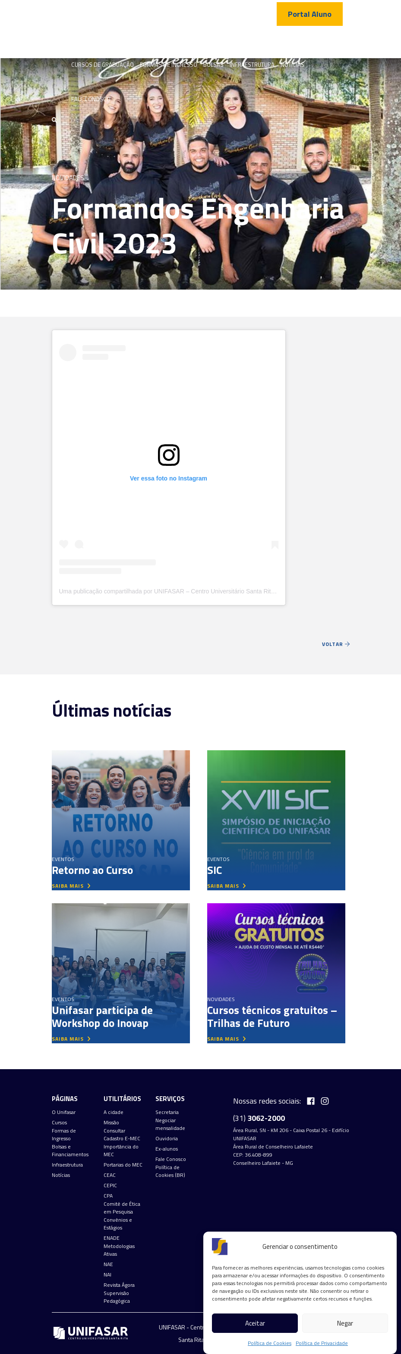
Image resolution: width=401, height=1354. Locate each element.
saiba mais (71, 886)
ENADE (112, 1238)
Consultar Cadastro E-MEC (122, 1134)
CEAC (110, 1175)
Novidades (68, 178)
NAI (107, 1275)
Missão (111, 1122)
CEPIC (110, 1185)
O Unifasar (64, 1112)
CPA (108, 1196)
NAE (108, 1264)
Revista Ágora (119, 1285)
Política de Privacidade (322, 1343)
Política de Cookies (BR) (170, 1171)
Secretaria (167, 1112)
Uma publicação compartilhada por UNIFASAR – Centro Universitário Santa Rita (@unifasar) (183, 591)
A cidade (113, 1112)
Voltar (336, 644)
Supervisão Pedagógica (117, 1297)
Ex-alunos (166, 1149)
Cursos (59, 1122)
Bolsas (213, 64)
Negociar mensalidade (170, 1124)
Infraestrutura (252, 64)
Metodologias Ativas (119, 1250)
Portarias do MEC (123, 1165)
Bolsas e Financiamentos (70, 1150)
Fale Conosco (91, 99)
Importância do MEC (121, 1150)
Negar (345, 1323)
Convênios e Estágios (118, 1224)
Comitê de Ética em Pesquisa (122, 1208)
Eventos (63, 859)
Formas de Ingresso (168, 64)
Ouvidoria (166, 1138)
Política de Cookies (269, 1343)
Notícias (292, 64)
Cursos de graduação (102, 64)
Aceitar (255, 1323)
